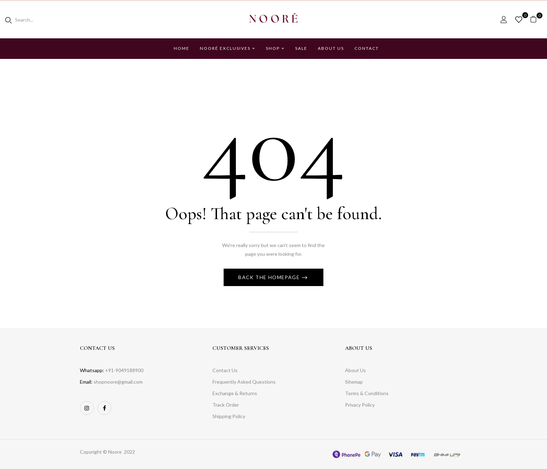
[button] (536, 19)
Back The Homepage (269, 277)
